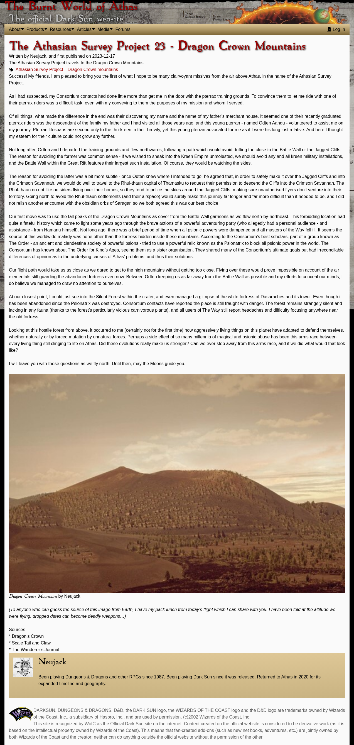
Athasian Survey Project (39, 69)
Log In (336, 29)
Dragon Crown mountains (93, 69)
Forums (122, 29)
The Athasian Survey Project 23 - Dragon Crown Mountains (157, 46)
